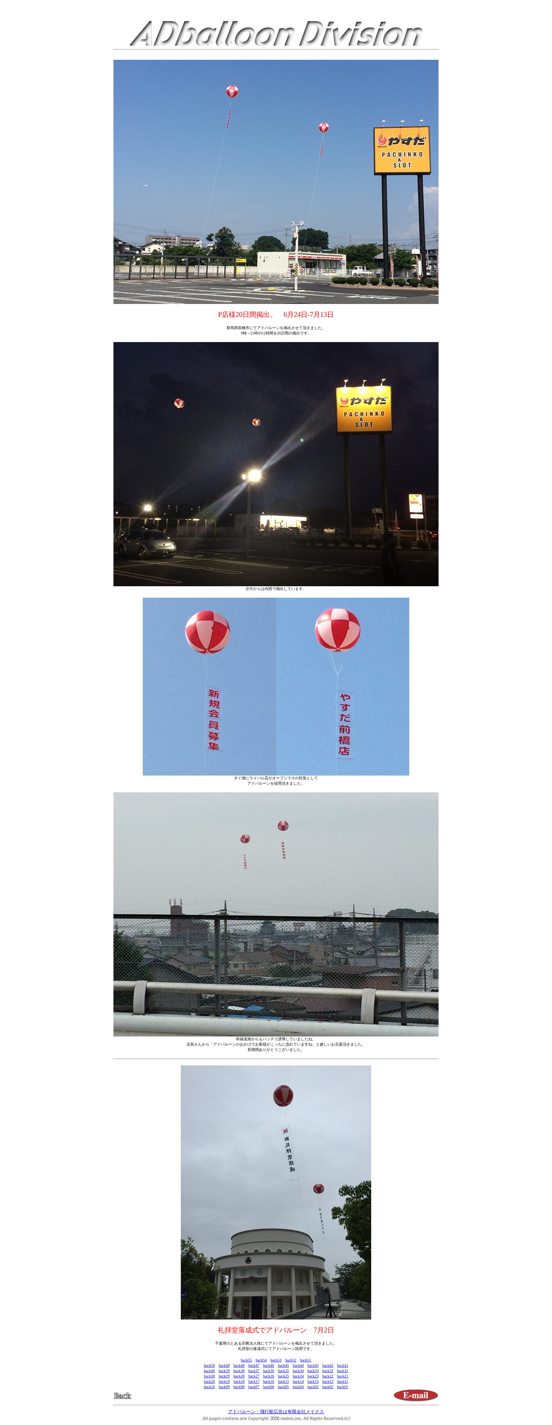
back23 (313, 1376)
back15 (283, 1381)
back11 (342, 1381)
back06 (268, 1387)
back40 (209, 1371)
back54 (261, 1360)
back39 (224, 1371)
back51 (305, 1360)
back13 (313, 1381)
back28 (238, 1376)
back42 (327, 1365)
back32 (327, 1371)
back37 (253, 1371)
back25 (283, 1376)
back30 (209, 1376)
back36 (268, 1371)
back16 (268, 1381)
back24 (298, 1376)
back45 (283, 1365)
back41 (342, 1365)
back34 (298, 1371)
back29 (224, 1376)
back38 (238, 1371)
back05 (283, 1387)
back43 (313, 1365)
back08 (238, 1387)
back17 (253, 1381)
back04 (298, 1387)
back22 (327, 1376)
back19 (224, 1381)
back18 (239, 1381)
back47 (253, 1365)
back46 (268, 1365)
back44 (298, 1365)
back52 (290, 1360)
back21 (342, 1376)
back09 (224, 1387)
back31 (342, 1371)
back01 (342, 1387)
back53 (276, 1360)
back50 (209, 1365)
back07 (253, 1387)
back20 (209, 1381)
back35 (283, 1371)
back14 (298, 1381)
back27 (253, 1376)
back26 (268, 1376)
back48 (238, 1365)
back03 (313, 1387)
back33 (313, 1371)
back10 (209, 1387)
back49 (224, 1365)
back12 (327, 1381)
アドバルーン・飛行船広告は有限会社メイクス (276, 1411)
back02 (327, 1387)
